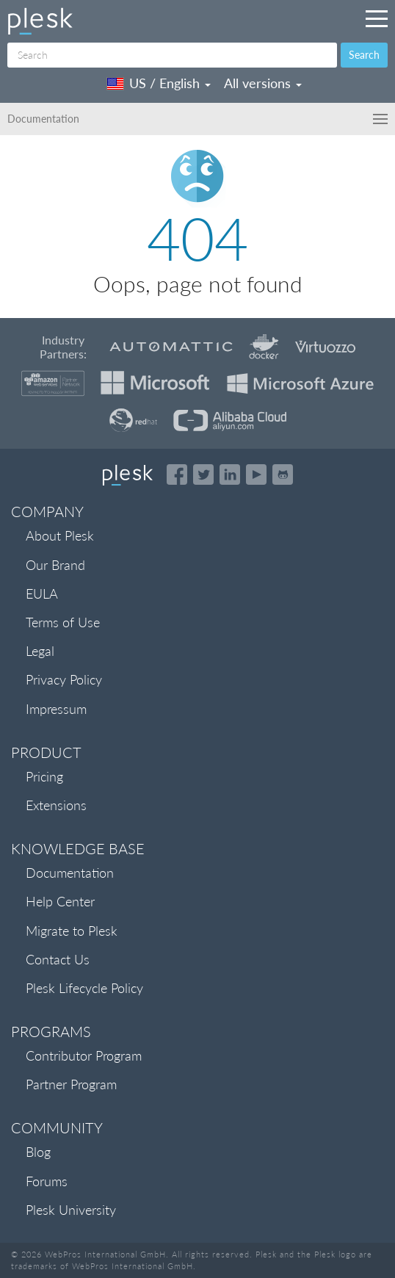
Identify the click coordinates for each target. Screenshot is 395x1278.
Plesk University (71, 1210)
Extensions (56, 805)
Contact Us (58, 959)
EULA (42, 593)
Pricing (44, 776)
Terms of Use (63, 622)
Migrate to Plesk (71, 931)
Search (364, 54)
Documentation (70, 872)
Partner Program (71, 1084)
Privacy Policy (64, 679)
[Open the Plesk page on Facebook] (177, 474)
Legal (40, 651)
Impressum (56, 709)
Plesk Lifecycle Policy (84, 988)
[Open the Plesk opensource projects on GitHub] (282, 474)
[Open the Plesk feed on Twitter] (203, 474)
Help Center (60, 901)
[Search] (172, 55)
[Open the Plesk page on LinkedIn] (230, 474)
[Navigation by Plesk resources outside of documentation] (376, 18)
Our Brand (55, 565)
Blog (38, 1152)
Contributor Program (84, 1055)
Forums (47, 1181)
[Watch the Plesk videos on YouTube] (256, 474)
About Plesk (60, 535)
